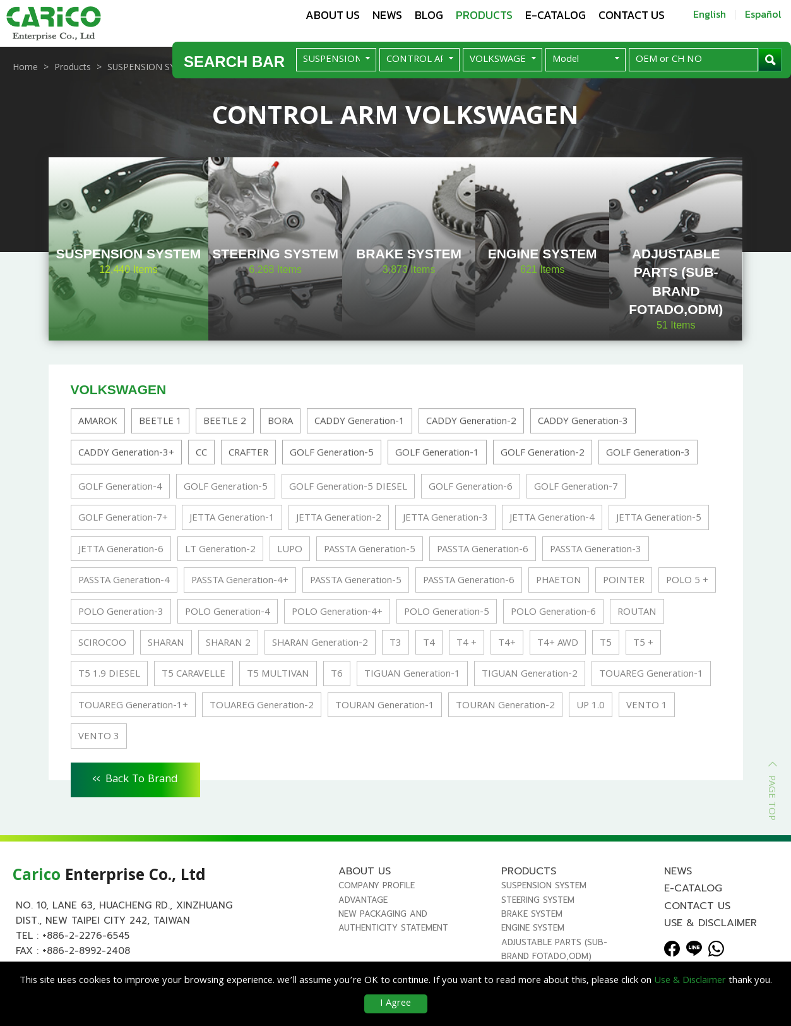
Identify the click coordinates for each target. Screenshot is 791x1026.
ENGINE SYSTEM (532, 928)
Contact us (631, 14)
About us (333, 14)
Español (763, 13)
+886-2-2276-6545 (85, 936)
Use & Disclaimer (710, 923)
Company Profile (376, 885)
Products (484, 14)
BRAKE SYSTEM (531, 914)
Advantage (363, 900)
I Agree (395, 1004)
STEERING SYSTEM (537, 900)
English (709, 13)
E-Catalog (555, 14)
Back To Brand (135, 777)
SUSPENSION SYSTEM (543, 885)
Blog (429, 14)
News (387, 14)
